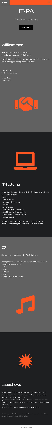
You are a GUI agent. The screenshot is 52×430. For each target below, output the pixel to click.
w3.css (30, 427)
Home (4, 2)
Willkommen (26, 27)
